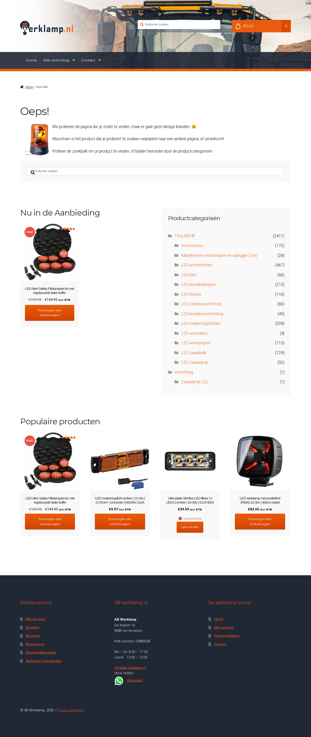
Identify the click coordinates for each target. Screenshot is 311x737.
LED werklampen (195, 343)
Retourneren (35, 644)
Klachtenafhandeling (41, 652)
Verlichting (183, 372)
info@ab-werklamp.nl (130, 668)
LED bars (189, 275)
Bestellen (33, 627)
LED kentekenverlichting (202, 314)
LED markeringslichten (200, 323)
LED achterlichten (196, 265)
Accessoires (192, 245)
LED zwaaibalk (193, 353)
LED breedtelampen (198, 284)
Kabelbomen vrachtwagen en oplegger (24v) (219, 255)
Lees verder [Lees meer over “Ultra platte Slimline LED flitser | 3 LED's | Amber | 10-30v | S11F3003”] (190, 527)
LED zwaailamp (194, 362)
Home (31, 60)
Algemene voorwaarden (43, 661)
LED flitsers (191, 294)
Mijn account (35, 619)
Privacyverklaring (226, 636)
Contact (88, 60)
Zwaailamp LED (194, 382)
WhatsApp (128, 680)
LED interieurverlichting (201, 304)
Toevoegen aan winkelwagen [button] (49, 312)
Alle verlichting (56, 60)
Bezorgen (33, 636)
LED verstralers (194, 333)
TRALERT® (184, 236)
